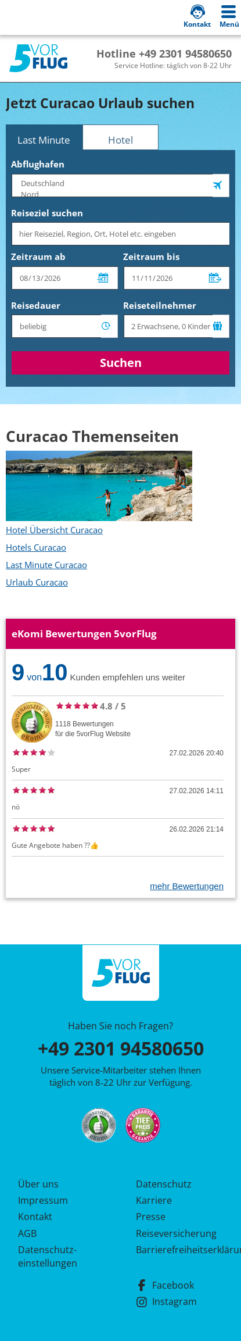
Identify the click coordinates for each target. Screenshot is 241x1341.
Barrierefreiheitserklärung (179, 1249)
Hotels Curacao (36, 547)
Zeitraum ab (38, 256)
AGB (27, 1233)
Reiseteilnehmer (159, 305)
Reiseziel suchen (47, 213)
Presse (151, 1216)
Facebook (165, 1285)
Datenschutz (164, 1184)
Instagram (166, 1301)
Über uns (38, 1184)
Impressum (43, 1200)
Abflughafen (37, 164)
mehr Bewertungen (187, 886)
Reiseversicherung (176, 1233)
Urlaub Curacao (37, 582)
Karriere (154, 1200)
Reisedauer (35, 305)
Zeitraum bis (151, 256)
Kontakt (35, 1216)
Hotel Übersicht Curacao (54, 530)
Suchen (121, 362)
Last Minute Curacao (46, 564)
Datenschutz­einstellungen (47, 1256)
